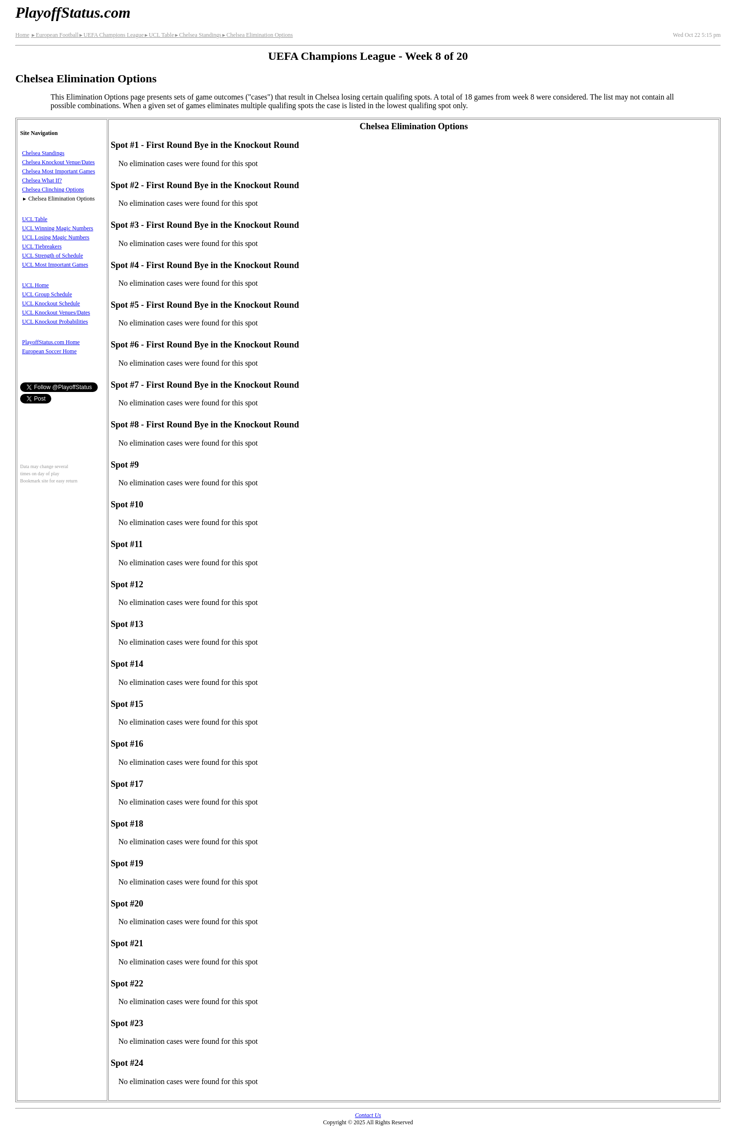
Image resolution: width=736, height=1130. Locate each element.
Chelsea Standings (197, 35)
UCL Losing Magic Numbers (56, 237)
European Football (54, 35)
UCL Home (35, 285)
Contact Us (368, 1115)
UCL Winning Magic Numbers (57, 228)
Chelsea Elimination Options (257, 35)
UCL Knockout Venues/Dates (56, 312)
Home (22, 35)
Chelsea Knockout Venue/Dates (58, 162)
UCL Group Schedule (47, 294)
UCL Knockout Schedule (51, 303)
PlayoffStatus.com (72, 12)
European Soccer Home (49, 351)
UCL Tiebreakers (42, 246)
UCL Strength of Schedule (52, 255)
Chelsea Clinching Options (53, 189)
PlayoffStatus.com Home (51, 342)
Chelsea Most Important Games (58, 171)
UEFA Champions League (111, 35)
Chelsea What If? (42, 180)
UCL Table (159, 35)
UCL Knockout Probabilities (55, 321)
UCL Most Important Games (55, 264)
